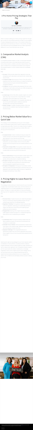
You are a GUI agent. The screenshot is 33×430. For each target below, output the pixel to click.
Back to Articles (6, 10)
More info (22, 425)
